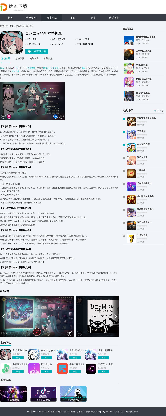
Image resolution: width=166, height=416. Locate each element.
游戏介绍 (5, 58)
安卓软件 (31, 17)
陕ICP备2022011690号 (35, 412)
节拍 (13, 71)
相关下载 (34, 58)
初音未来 (31, 68)
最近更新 (114, 17)
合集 (93, 17)
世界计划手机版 (105, 350)
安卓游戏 (52, 17)
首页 (10, 17)
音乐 (2, 68)
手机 (16, 68)
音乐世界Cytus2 (19, 350)
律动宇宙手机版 (76, 364)
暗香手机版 (46, 364)
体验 (83, 68)
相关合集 (48, 58)
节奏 (17, 71)
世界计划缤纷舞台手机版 (76, 350)
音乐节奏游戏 (52, 68)
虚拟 (45, 68)
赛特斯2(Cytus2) (48, 350)
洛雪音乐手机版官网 (19, 364)
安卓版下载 (37, 51)
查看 (18, 358)
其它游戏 (29, 26)
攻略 (72, 17)
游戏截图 (19, 58)
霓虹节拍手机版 (105, 364)
